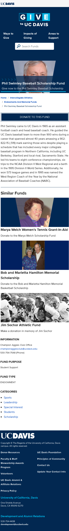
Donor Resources (10, 452)
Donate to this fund (35, 117)
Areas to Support (53, 36)
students (9, 412)
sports (8, 398)
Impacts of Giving (30, 36)
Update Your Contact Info (51, 471)
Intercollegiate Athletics (21, 97)
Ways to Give (8, 36)
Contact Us (43, 465)
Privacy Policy (8, 490)
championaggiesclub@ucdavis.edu (18, 348)
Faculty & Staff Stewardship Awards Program (12, 463)
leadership (10, 402)
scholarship (11, 417)
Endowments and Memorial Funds (20, 101)
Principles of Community (51, 459)
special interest (13, 407)
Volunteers (7, 473)
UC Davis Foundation (49, 452)
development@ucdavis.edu (14, 524)
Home (3, 97)
